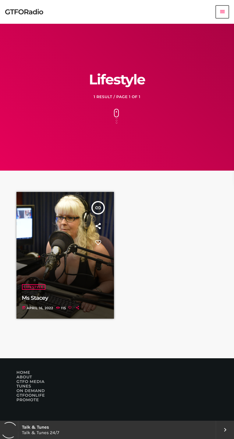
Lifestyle (34, 287)
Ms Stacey (35, 298)
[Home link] (24, 12)
